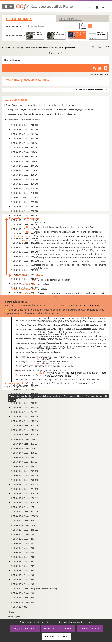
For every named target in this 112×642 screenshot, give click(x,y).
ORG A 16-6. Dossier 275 (23, 507)
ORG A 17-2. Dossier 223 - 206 (25, 206)
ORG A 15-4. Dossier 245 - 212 (25, 384)
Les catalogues (19, 19)
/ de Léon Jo (41, 334)
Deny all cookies (58, 628)
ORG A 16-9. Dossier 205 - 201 (25, 147)
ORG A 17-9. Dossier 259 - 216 (25, 434)
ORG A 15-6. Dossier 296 (23, 584)
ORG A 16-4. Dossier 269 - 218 (25, 480)
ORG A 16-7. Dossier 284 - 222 (25, 529)
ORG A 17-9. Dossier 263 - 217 (25, 452)
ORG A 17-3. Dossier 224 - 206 (25, 211)
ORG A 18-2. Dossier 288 (23, 547)
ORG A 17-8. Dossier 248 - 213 (25, 398)
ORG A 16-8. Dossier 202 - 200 (25, 134)
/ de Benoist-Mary (47, 375)
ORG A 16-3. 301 (20, 606)
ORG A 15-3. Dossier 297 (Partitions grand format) (35, 588)
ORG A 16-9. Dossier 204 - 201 (25, 143)
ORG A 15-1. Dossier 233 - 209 (25, 251)
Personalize (90, 628)
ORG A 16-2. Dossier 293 (23, 570)
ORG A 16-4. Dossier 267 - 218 (25, 470)
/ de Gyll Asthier (42, 338)
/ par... (59, 325)
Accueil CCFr (8, 47)
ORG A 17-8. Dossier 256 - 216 (25, 421)
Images (12, 612)
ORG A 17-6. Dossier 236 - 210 (25, 265)
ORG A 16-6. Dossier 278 (23, 520)
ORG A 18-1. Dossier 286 (23, 538)
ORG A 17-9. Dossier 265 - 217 (25, 461)
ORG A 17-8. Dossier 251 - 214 (25, 412)
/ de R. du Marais (43, 361)
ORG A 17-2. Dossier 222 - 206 (25, 202)
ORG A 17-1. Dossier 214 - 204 (25, 179)
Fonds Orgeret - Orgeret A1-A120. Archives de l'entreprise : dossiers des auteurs (41, 105)
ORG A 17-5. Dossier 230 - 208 (25, 238)
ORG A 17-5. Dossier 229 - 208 (25, 233)
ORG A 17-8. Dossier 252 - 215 (25, 416)
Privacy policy (56, 636)
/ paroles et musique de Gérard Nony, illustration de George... (59, 379)
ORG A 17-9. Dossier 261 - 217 (25, 443)
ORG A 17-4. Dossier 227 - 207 (25, 224)
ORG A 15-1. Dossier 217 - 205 (25, 183)
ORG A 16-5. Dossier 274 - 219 (25, 502)
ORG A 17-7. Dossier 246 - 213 (25, 389)
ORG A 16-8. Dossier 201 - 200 (25, 129)
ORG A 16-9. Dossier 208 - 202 (25, 161)
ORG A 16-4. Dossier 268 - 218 (25, 475)
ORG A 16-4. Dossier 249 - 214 (25, 403)
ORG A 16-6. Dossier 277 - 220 (25, 516)
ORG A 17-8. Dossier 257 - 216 (25, 425)
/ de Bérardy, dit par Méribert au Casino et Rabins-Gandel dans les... (59, 329)
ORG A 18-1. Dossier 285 (23, 534)
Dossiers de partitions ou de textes (24, 119)
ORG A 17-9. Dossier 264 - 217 (25, 457)
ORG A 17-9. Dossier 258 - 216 (25, 430)
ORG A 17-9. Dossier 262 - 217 (25, 448)
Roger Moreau (43, 47)
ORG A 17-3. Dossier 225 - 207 (25, 215)
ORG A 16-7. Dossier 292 (23, 566)
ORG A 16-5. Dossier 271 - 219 (25, 489)
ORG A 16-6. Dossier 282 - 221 (25, 525)
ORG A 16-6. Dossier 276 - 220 (25, 511)
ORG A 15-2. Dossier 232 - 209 (25, 247)
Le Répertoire (70, 19)
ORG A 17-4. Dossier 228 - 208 (25, 229)
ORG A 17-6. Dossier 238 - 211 (25, 274)
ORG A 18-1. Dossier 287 (23, 543)
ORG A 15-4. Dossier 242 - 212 (25, 292)
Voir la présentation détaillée (89, 89)
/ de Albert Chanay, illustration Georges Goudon (51, 320)
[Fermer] (56, 297)
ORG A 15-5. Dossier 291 (23, 561)
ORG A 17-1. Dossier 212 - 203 (25, 170)
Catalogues (14, 616)
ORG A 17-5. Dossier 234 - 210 (25, 256)
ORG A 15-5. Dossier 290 (23, 557)
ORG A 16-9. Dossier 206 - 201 (25, 152)
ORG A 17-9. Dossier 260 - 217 (25, 439)
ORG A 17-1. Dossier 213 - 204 (25, 174)
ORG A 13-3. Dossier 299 (23, 597)
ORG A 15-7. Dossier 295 (23, 579)
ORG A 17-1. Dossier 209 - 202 (25, 165)
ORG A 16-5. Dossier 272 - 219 (25, 493)
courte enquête (90, 305)
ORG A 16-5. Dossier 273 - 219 (25, 498)
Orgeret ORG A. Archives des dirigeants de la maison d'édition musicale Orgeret (41, 114)
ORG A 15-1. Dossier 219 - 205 (25, 193)
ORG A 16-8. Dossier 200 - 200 (25, 125)
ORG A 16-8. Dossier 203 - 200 (25, 138)
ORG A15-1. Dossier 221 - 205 (25, 197)
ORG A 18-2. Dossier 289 (23, 552)
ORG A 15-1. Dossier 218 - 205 (25, 188)
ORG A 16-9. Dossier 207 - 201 (25, 156)
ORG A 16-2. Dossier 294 (23, 575)
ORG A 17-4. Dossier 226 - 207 (25, 220)
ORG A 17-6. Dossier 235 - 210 (25, 260)
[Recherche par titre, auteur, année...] (53, 26)
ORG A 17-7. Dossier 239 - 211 (25, 279)
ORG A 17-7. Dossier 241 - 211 (25, 288)
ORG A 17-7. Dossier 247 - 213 (25, 394)
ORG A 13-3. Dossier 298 (23, 593)
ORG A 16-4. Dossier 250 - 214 (25, 407)
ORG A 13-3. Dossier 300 (23, 602)
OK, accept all (24, 628)
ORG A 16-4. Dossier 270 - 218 (25, 484)
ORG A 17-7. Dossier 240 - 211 (25, 283)
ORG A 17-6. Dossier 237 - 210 (25, 269)
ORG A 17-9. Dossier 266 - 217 (25, 466)
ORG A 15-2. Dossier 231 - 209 (25, 242)
